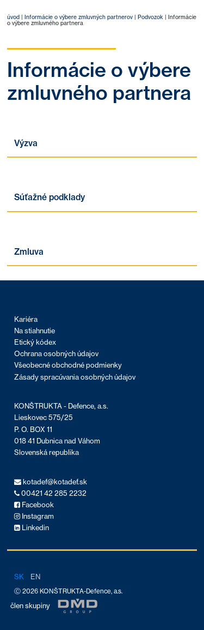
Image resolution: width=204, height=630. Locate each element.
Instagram (34, 516)
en (35, 576)
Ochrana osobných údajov (56, 354)
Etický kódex (35, 342)
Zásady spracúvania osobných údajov (74, 377)
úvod (13, 17)
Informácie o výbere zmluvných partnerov (78, 17)
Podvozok (149, 17)
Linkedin (31, 528)
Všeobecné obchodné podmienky (68, 365)
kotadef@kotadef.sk (50, 482)
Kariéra (26, 319)
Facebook (34, 505)
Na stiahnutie (34, 331)
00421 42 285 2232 (50, 493)
